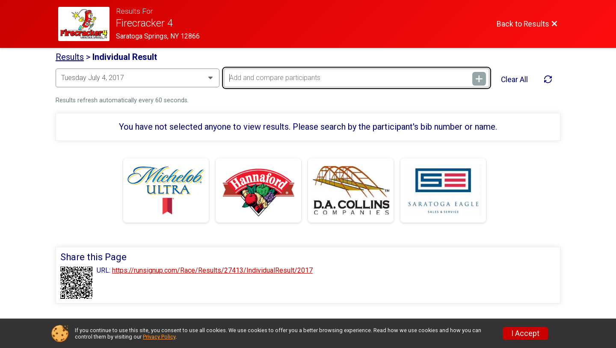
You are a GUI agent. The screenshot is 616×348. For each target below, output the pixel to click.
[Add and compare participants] (356, 77)
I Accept (525, 333)
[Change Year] (137, 77)
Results (70, 57)
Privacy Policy (159, 336)
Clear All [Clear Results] (514, 79)
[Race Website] (87, 24)
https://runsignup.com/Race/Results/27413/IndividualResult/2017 (212, 270)
